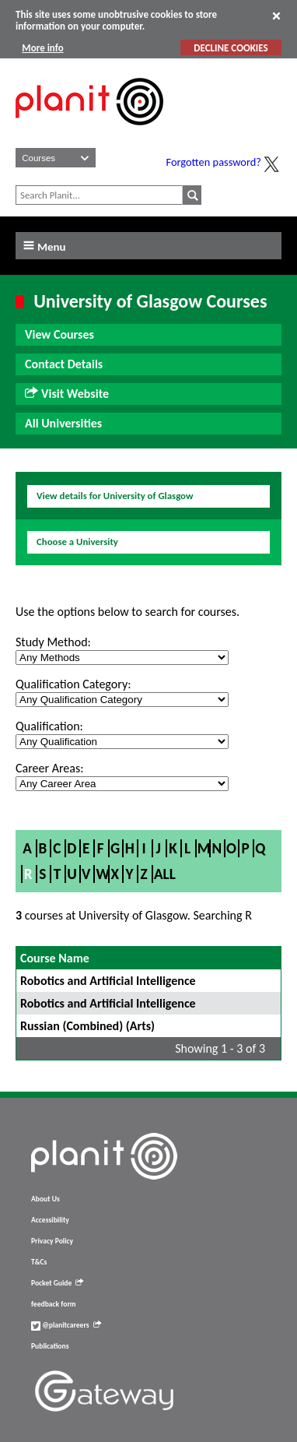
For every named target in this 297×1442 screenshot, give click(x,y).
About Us (45, 1199)
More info (42, 48)
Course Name (54, 958)
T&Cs (39, 1262)
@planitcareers (66, 1325)
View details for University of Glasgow (115, 495)
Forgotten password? (213, 162)
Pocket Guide (57, 1283)
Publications (49, 1346)
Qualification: (49, 726)
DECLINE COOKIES (230, 48)
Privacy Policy (52, 1241)
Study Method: (53, 642)
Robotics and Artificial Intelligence (108, 980)
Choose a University (77, 541)
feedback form (53, 1304)
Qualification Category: (73, 684)
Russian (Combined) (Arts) (87, 1025)
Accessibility (50, 1220)
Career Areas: (49, 768)
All (165, 874)
